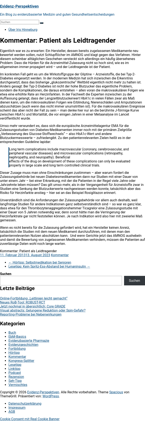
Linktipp (14, 369)
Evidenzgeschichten (23, 345)
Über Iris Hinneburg (22, 30)
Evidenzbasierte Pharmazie (28, 341)
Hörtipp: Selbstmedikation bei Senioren (39, 262)
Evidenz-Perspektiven (19, 6)
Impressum (17, 408)
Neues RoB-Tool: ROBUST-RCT (22, 302)
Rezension (16, 377)
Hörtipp (14, 353)
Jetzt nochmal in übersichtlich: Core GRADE (32, 306)
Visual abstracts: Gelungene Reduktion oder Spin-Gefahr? (43, 310)
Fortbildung (17, 349)
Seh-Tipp (15, 381)
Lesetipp (14, 365)
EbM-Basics (17, 337)
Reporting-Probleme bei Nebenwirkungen (31, 314)
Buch (12, 333)
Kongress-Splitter (21, 361)
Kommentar (60, 255)
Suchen (5, 274)
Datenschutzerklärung (24, 404)
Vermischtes (17, 385)
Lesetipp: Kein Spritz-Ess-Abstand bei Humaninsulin (49, 266)
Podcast (14, 373)
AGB (11, 412)
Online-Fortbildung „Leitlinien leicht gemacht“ (33, 298)
